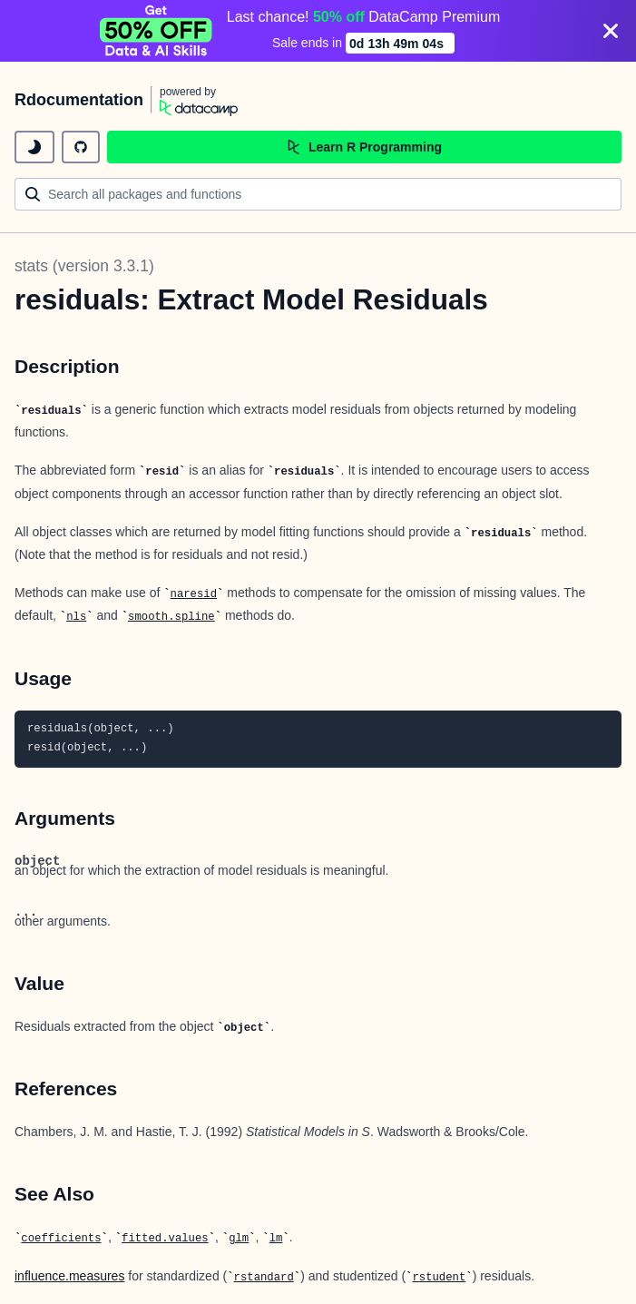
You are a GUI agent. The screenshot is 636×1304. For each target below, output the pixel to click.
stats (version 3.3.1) (84, 266)
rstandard (264, 1277)
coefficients (61, 1238)
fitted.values (165, 1238)
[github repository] (81, 147)
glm (239, 1238)
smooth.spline (171, 617)
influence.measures (69, 1276)
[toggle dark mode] (34, 147)
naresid (194, 594)
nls (76, 617)
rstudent (438, 1277)
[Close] (610, 31)
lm (276, 1238)
